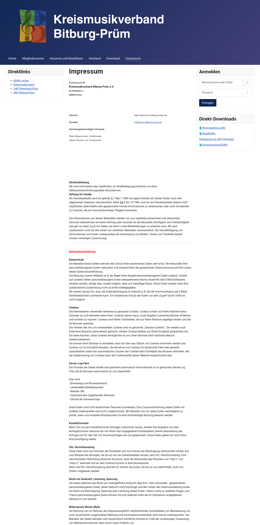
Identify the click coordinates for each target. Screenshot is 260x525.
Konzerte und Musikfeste (66, 58)
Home (12, 58)
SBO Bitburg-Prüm (24, 92)
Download (113, 58)
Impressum (133, 58)
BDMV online (21, 80)
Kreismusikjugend (23, 84)
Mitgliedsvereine (33, 58)
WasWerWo (209, 133)
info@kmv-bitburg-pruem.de (148, 122)
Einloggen (208, 102)
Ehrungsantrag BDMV (215, 144)
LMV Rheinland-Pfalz (25, 88)
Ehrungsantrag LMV (214, 127)
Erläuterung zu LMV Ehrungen (216, 139)
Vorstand (95, 58)
